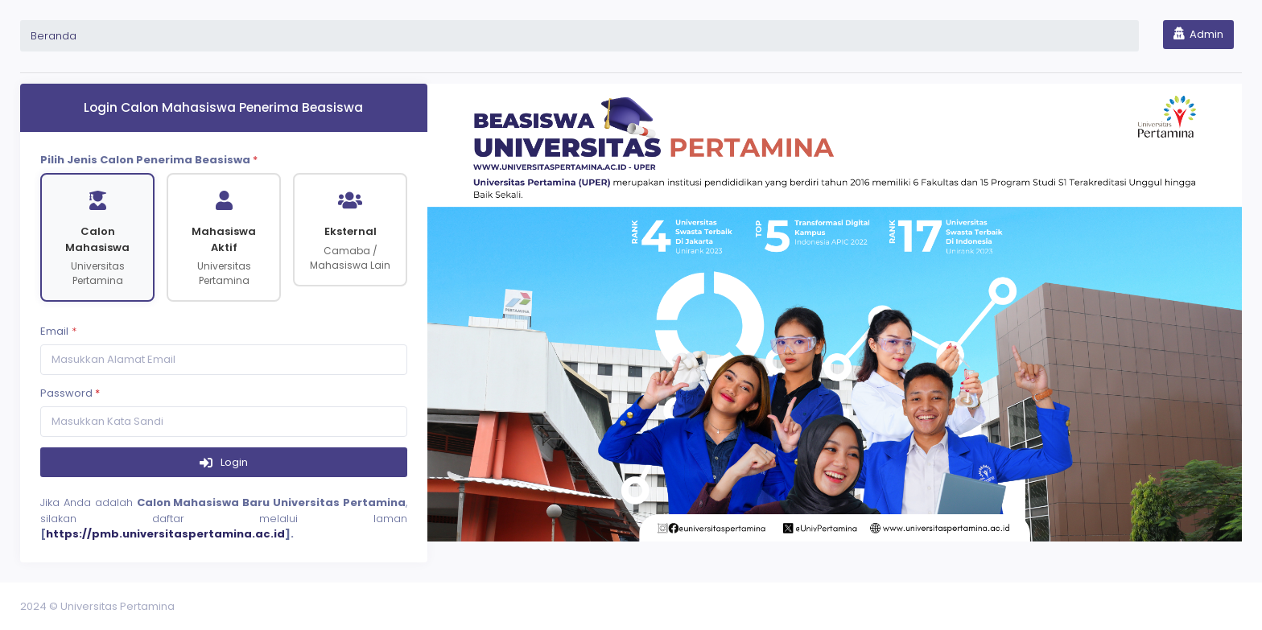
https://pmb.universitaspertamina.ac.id (165, 533)
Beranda (53, 35)
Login (233, 462)
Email (54, 331)
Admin (1198, 34)
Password (70, 393)
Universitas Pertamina (117, 606)
